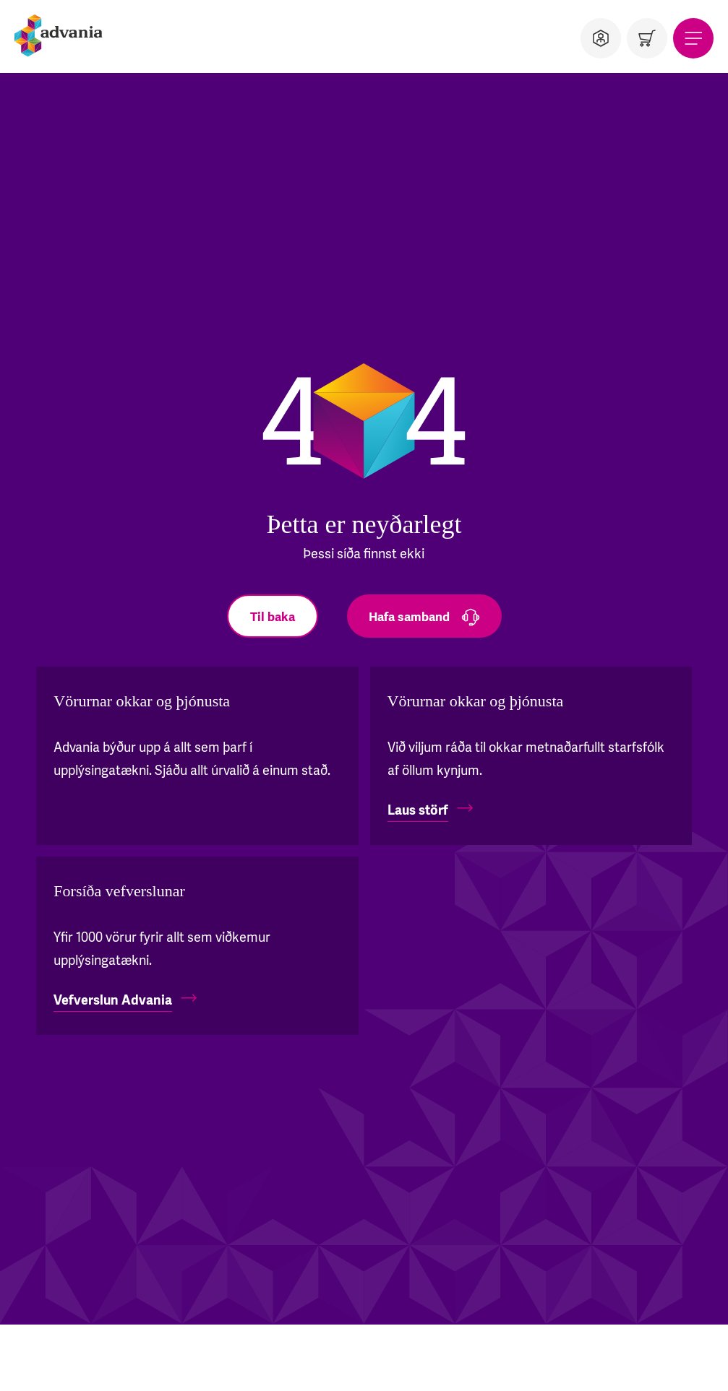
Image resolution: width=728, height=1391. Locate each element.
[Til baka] (272, 616)
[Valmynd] (693, 38)
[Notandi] (601, 38)
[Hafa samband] (424, 616)
